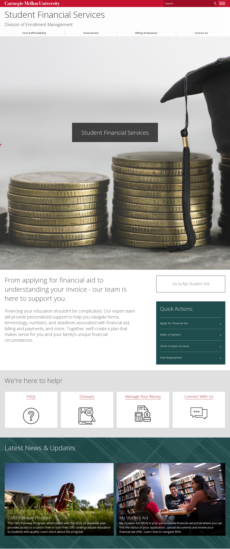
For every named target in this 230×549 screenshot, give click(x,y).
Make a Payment (170, 334)
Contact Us (201, 33)
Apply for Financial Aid (174, 323)
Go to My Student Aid (190, 283)
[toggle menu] (222, 3)
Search (215, 3)
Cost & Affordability (34, 33)
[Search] (191, 3)
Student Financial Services (55, 14)
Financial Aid (90, 33)
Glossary (87, 396)
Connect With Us (199, 396)
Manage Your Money (143, 396)
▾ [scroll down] (0, 144)
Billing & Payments (146, 33)
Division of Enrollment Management (39, 24)
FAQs (31, 396)
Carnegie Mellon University (32, 4)
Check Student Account (174, 346)
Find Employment (171, 357)
